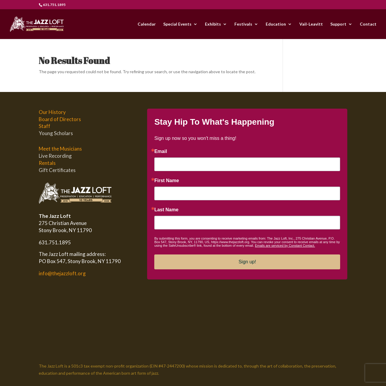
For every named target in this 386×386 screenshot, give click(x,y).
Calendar (147, 24)
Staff (44, 126)
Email (160, 151)
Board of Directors (60, 119)
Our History (52, 112)
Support (338, 24)
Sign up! (247, 261)
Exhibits (213, 24)
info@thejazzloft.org (62, 273)
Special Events (177, 24)
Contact (368, 24)
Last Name (166, 209)
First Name (166, 180)
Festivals (243, 24)
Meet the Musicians (60, 149)
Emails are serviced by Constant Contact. (285, 245)
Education (276, 24)
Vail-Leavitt (311, 24)
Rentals (47, 163)
